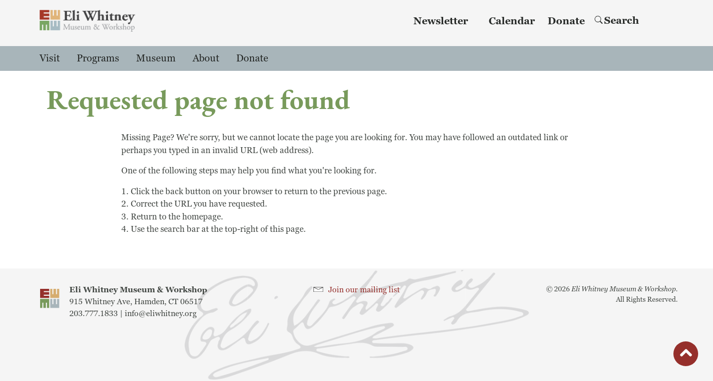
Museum (156, 58)
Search (617, 21)
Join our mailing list (364, 290)
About (206, 58)
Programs (98, 58)
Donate (566, 21)
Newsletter (440, 21)
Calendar (512, 21)
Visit (50, 58)
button (686, 356)
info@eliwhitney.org (161, 314)
